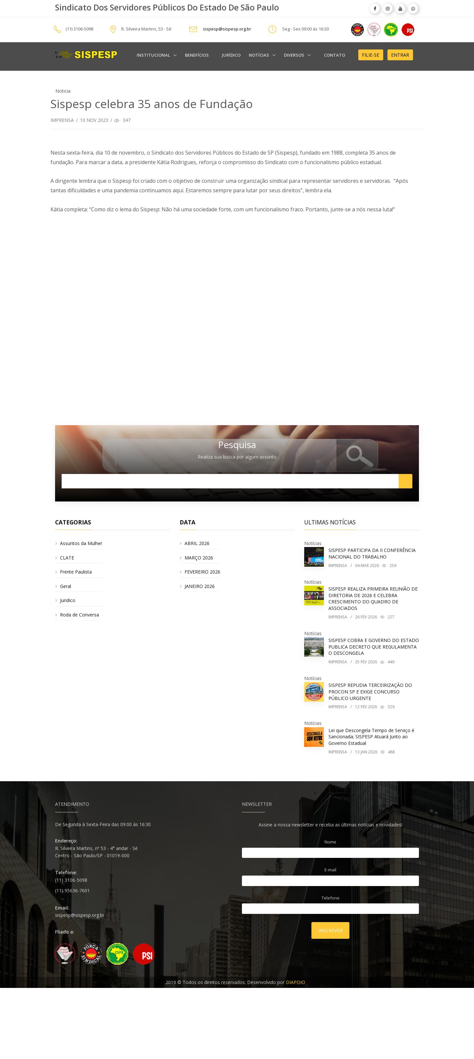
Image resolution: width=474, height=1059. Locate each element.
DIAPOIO (295, 982)
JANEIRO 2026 (200, 586)
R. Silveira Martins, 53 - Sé (146, 29)
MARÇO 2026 (199, 558)
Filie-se (370, 55)
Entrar (400, 55)
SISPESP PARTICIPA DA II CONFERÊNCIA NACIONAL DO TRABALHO (372, 553)
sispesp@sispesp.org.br (227, 29)
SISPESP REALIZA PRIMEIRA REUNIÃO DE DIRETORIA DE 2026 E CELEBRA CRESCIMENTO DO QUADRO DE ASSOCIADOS (373, 598)
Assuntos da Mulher (81, 543)
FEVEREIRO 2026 (202, 572)
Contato (334, 55)
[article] (375, 8)
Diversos (294, 55)
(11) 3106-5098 (79, 29)
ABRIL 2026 (197, 543)
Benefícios (197, 55)
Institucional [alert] (154, 55)
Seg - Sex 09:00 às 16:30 (305, 29)
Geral (65, 586)
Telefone (331, 898)
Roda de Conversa (79, 615)
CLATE (67, 558)
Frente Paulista (76, 572)
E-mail (330, 870)
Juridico (67, 600)
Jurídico (231, 55)
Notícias (259, 55)
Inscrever (330, 930)
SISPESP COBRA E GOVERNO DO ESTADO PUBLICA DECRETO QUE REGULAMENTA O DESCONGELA (373, 646)
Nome (330, 842)
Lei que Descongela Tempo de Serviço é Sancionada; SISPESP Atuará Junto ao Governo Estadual (371, 736)
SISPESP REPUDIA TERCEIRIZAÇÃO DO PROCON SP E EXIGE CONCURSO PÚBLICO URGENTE (370, 691)
